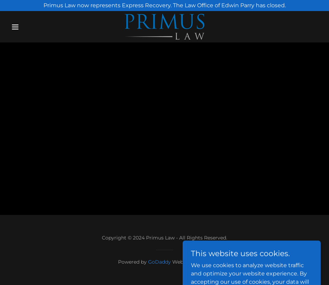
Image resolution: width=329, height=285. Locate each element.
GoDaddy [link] (159, 262)
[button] (31, 27)
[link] (164, 27)
